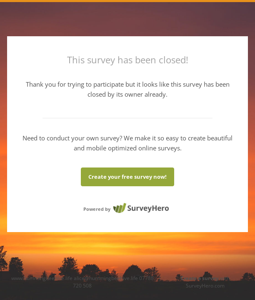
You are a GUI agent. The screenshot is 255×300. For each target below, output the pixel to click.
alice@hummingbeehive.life (106, 278)
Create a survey (199, 278)
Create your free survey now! (127, 176)
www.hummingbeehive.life (41, 278)
